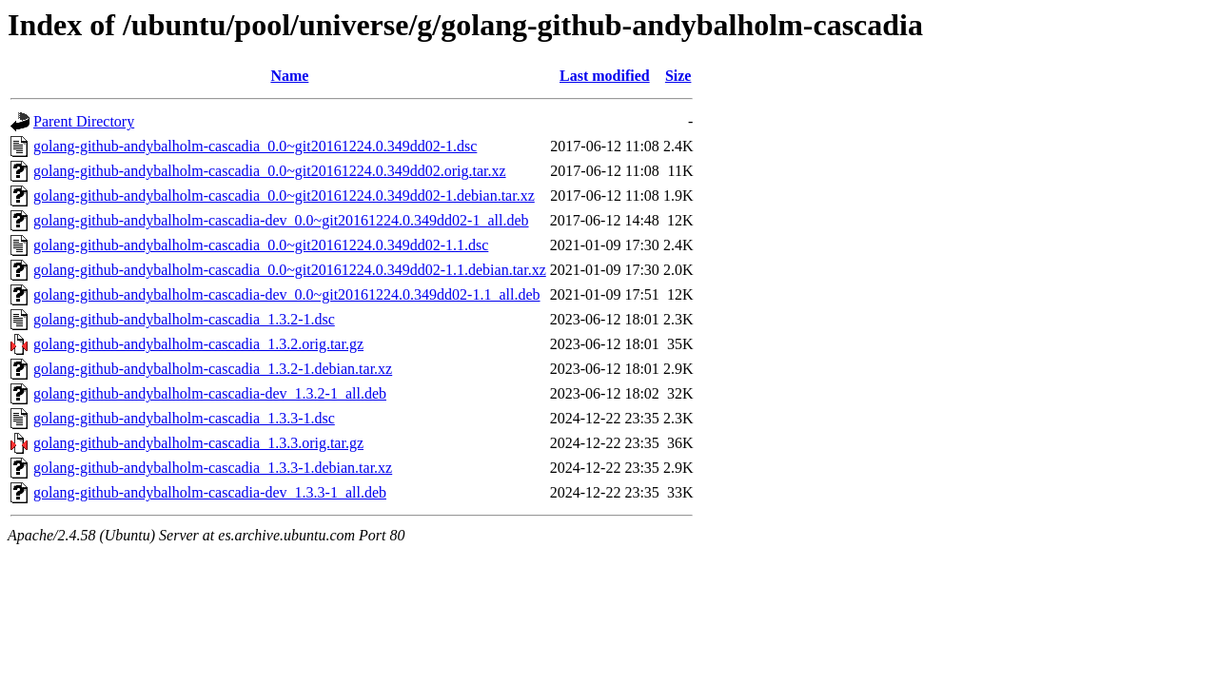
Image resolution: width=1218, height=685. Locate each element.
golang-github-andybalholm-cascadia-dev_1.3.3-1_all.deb (209, 492)
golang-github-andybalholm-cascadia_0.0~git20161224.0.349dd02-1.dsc (255, 146)
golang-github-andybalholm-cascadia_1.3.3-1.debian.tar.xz (212, 468)
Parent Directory (83, 121)
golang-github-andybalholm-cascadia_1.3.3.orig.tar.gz (198, 443)
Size (678, 76)
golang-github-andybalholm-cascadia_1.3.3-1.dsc (184, 418)
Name (289, 76)
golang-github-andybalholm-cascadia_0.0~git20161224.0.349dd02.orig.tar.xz (269, 171)
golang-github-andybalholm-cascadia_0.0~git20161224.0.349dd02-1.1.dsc (260, 245)
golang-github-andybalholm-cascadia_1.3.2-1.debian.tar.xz (212, 369)
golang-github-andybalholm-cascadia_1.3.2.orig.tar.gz (198, 344)
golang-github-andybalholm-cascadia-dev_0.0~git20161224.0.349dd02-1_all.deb (281, 220)
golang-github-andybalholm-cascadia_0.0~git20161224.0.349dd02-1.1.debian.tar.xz (289, 270)
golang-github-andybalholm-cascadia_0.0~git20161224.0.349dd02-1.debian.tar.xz (284, 195)
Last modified (605, 76)
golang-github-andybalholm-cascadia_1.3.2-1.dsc (184, 319)
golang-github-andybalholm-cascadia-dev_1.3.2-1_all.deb (209, 393)
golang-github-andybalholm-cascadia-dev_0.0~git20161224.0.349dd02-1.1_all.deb (286, 294)
